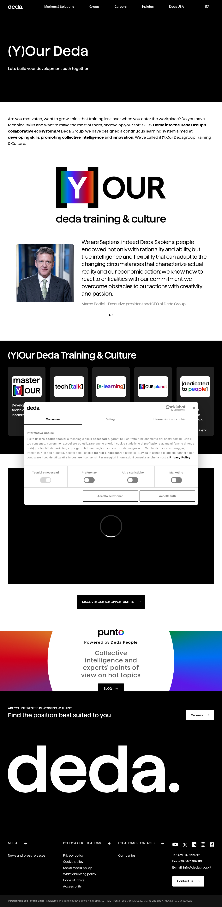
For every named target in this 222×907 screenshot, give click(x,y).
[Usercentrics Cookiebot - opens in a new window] (168, 408)
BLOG (111, 688)
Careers (200, 715)
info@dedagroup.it (197, 867)
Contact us (188, 881)
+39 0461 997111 (189, 855)
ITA (207, 6)
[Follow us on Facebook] (212, 844)
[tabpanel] (111, 274)
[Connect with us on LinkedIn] (194, 844)
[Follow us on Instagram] (203, 844)
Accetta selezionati (110, 496)
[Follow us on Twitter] (185, 844)
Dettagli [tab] (111, 419)
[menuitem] (59, 9)
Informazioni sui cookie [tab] (169, 419)
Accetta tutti (167, 496)
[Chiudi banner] (194, 408)
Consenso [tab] (53, 419)
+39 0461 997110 (190, 861)
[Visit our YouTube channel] (175, 844)
